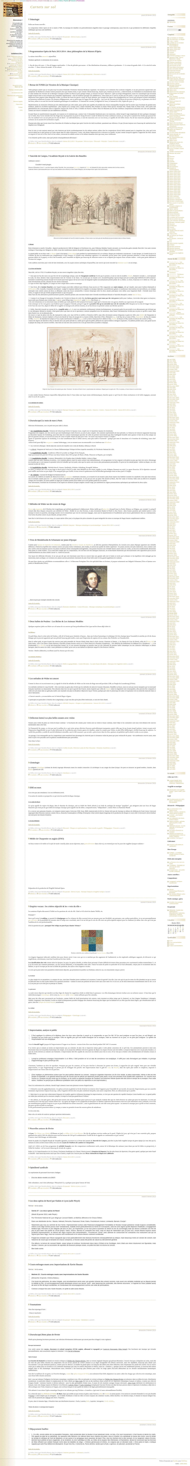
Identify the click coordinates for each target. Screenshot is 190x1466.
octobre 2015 (173, 560)
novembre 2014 (174, 578)
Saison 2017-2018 (174, 184)
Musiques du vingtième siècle (117, 664)
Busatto (116, 1067)
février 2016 (173, 553)
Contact (20, 107)
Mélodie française (69, 525)
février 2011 (173, 653)
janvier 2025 (173, 384)
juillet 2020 (172, 465)
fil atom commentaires (176, 945)
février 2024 (173, 396)
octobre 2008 (173, 699)
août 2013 (172, 603)
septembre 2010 (174, 661)
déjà (101, 1394)
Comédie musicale (175, 145)
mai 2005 (172, 767)
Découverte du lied (175, 65)
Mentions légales (17, 101)
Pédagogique (108, 828)
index (31, 769)
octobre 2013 (173, 600)
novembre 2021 (174, 439)
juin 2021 (172, 447)
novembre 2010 (174, 658)
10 (183, 928)
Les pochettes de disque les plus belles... (176, 263)
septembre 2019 (174, 482)
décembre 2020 (174, 457)
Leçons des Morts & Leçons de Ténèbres (16, 64)
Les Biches (31, 632)
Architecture (173, 225)
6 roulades (33, 1416)
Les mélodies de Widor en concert (44, 678)
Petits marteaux (174, 196)
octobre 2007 (173, 719)
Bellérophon (32, 289)
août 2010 (172, 663)
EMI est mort (35, 787)
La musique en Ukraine (176, 38)
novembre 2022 (174, 419)
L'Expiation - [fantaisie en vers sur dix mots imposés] (177, 867)
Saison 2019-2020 (174, 188)
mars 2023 (172, 412)
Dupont (108, 689)
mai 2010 (172, 668)
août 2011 (172, 643)
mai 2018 (172, 508)
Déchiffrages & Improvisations (173, 45)
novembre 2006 (174, 737)
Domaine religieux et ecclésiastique (175, 206)
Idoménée (36, 319)
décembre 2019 (174, 477)
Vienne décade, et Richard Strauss (174, 135)
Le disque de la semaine (176, 217)
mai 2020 (172, 469)
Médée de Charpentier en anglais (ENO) (47, 838)
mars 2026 (172, 361)
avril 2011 (172, 649)
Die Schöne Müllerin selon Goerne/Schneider (177, 894)
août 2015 (172, 563)
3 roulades (33, 1159)
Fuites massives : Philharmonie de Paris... (176, 314)
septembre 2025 (174, 371)
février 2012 (173, 633)
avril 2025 (172, 379)
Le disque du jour (174, 215)
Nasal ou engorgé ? (16, 69)
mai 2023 (172, 409)
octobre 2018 (173, 500)
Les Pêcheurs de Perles (48, 1394)
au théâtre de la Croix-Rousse (73, 1133)
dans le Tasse (137, 295)
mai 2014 (172, 588)
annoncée (45, 56)
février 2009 (173, 693)
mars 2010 (172, 671)
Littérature (79, 1452)
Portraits (104, 141)
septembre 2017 (174, 522)
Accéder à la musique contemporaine (175, 902)
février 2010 (173, 673)
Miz (51, 479)
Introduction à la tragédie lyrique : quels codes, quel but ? (177, 791)
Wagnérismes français (176, 127)
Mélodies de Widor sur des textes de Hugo (48, 504)
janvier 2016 (173, 555)
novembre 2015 (174, 558)
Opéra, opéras (173, 209)
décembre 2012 (174, 616)
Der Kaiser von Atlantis (42, 1133)
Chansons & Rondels (175, 147)
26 (170, 933)
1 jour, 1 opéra (173, 41)
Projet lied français (175, 70)
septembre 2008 (174, 701)
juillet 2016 (172, 545)
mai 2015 (172, 568)
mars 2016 (172, 551)
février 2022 (173, 434)
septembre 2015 (174, 562)
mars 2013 (172, 611)
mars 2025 (172, 381)
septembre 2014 (174, 581)
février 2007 (173, 732)
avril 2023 (172, 411)
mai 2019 (172, 488)
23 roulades (33, 830)
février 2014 (173, 593)
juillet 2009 (172, 684)
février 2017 (173, 533)
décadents (108, 442)
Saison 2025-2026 (174, 47)
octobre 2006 (173, 739)
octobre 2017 (173, 520)
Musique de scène (174, 153)
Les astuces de (17, 92)
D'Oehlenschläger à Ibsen (177, 55)
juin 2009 (172, 686)
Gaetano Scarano (101, 953)
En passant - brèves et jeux (71, 37)
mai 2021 (172, 449)
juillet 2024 (172, 389)
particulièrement (89, 844)
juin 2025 (172, 376)
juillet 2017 (172, 525)
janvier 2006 (173, 754)
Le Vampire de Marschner (177, 107)
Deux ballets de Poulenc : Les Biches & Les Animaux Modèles (56, 621)
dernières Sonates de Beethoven (82, 545)
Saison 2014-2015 (174, 179)
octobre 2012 (173, 620)
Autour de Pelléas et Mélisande (175, 130)
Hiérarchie (172, 22)
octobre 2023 (173, 401)
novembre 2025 (174, 367)
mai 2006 (172, 747)
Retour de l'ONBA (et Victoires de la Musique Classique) (54, 85)
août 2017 (172, 523)
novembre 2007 (174, 717)
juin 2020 (172, 467)
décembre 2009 (174, 676)
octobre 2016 (173, 540)
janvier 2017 (173, 535)
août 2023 (172, 404)
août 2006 (172, 742)
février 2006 (173, 752)
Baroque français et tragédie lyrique (75, 410)
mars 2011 (172, 651)
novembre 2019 (174, 479)
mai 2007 (172, 727)
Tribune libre (19, 104)
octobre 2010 (173, 659)
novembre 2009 (174, 678)
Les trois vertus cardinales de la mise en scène (15, 75)
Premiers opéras (174, 83)
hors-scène (77, 167)
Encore (30, 509)
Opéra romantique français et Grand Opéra (176, 117)
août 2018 (172, 503)
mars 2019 (172, 492)
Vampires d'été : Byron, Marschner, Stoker (176, 58)
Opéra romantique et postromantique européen (177, 114)
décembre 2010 (174, 656)
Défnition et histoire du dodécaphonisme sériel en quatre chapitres (177, 835)
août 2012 (172, 623)
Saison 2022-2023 (174, 193)
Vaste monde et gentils (95, 828)
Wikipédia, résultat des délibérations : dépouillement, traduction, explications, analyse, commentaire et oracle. (177, 913)
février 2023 (173, 414)
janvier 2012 (173, 634)
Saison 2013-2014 (69, 74)
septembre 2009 (174, 681)
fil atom (171, 944)
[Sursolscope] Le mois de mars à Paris (46, 420)
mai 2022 (172, 429)
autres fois (105, 509)
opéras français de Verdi (81, 1374)
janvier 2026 (173, 364)
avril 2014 (172, 590)
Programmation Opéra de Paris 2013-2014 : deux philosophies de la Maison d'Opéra (65, 51)
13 (173, 930)
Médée (142, 315)
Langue (171, 52)
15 (177, 930)
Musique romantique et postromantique (88, 525)
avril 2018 (172, 510)
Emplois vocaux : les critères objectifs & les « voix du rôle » (55, 906)
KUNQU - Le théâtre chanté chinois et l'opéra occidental (176, 854)
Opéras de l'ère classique (177, 91)
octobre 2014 (173, 580)
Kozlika (175, 1461)
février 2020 (173, 474)
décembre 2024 (174, 386)
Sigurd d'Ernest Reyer (176, 123)
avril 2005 (172, 769)
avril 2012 (172, 630)
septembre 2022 (174, 422)
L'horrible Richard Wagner (177, 109)
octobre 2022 (173, 421)
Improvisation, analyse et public (43, 1030)
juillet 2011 (172, 644)
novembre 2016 (174, 538)
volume (71, 995)
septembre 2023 (174, 402)
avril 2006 (172, 749)
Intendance (66, 773)
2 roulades (33, 76)
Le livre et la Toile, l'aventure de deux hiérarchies (17, 61)
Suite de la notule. (34, 33)
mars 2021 (172, 452)
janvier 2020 (173, 475)
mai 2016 (172, 548)
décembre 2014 (174, 576)
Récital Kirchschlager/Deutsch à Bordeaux (176, 891)
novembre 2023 (174, 399)
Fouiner (170, 27)
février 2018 (173, 513)
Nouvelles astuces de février (42, 1128)
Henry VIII (150, 641)
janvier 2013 (173, 615)
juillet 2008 (172, 704)
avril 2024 (172, 392)
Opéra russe (173, 140)
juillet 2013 (172, 605)
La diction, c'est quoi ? (176, 838)
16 (180, 930)
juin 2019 (172, 487)
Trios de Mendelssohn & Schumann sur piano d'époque (53, 540)
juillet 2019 (172, 485)
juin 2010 (172, 666)
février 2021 (173, 454)
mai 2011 (172, 648)
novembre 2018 (174, 498)
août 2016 (172, 543)
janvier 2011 (173, 654)
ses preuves (49, 442)
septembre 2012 (174, 621)
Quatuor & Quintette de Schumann (48, 545)
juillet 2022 (172, 425)
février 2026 (173, 362)
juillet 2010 (172, 664)
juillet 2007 (172, 724)
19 (170, 931)
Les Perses (41, 645)
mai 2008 (172, 707)
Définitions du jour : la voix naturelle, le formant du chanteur (177, 827)
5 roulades (33, 1188)
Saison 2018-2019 (174, 186)
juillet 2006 (172, 744)
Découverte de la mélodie (177, 74)
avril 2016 (172, 550)
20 (173, 931)
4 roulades (33, 750)
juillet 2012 (172, 625)
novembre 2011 (174, 638)
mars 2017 (172, 532)
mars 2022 (172, 432)
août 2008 (172, 702)
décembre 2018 (174, 497)
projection (62, 995)
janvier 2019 (173, 495)
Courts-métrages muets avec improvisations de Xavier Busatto (56, 1264)
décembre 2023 (174, 397)
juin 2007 (172, 726)
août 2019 (172, 484)
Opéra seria (172, 90)
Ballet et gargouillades (71, 664)
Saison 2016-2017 (174, 183)
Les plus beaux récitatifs (176, 82)
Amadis (130, 276)
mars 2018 (172, 512)
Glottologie (34, 762)
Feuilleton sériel (18, 78)
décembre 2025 (174, 366)
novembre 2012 (174, 618)
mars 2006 (172, 751)
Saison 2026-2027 (174, 49)
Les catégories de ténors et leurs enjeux (176, 818)
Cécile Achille (108, 1401)
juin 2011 (172, 646)
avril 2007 (172, 729)
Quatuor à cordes (174, 198)
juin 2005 (172, 765)
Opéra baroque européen (177, 88)
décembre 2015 (174, 557)
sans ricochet (44, 39)
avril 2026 (172, 359)
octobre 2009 (173, 679)
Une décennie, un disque (176, 39)
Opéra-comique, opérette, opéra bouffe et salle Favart (177, 823)
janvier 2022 (173, 435)
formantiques (45, 995)
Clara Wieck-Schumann (176, 67)
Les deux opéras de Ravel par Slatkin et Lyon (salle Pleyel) (55, 1201)
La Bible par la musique (176, 42)
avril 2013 (172, 610)
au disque (53, 253)
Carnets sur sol (43, 7)
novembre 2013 (174, 598)
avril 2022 (172, 430)
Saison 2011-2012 (174, 174)
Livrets (89, 410)
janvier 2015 (173, 575)
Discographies (173, 166)
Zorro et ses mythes (175, 60)
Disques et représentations (84, 74)
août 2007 (172, 722)
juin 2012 (172, 626)
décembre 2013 (174, 596)
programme (39, 509)
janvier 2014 (173, 595)
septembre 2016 (174, 542)
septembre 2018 (174, 502)
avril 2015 (172, 570)
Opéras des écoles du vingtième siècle (176, 142)
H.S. (170, 241)
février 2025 (173, 382)
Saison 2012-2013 (69, 141)
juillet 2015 (172, 565)
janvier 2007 (173, 734)
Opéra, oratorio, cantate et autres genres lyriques (177, 812)
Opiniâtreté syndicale (39, 1167)
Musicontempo (173, 212)
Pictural (171, 227)
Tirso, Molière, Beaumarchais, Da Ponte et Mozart (176, 98)
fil (34, 1206)
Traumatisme (35, 1304)
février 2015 (173, 573)
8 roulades (33, 39)
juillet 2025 (172, 374)
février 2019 (173, 493)
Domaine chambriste (70, 607)
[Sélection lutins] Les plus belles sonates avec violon (52, 718)
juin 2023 (172, 407)
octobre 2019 (173, 480)
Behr (87, 1401)
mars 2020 (172, 472)
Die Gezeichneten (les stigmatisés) (176, 138)
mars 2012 (172, 631)
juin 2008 (172, 706)
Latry (109, 1067)
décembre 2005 (174, 756)
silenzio (32, 143)
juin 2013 (172, 606)
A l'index (171, 245)
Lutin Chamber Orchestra (177, 220)
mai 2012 (172, 628)
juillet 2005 (172, 764)
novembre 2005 (174, 757)
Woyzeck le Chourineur (15, 68)
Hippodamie (78, 300)
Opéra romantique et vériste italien (175, 111)
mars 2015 (172, 571)
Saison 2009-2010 (174, 171)
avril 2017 (172, 530)
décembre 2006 (174, 736)
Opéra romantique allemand (174, 104)
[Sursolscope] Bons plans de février (45, 1334)
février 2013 (173, 613)
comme (68, 1374)
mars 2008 (172, 711)
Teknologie (34, 19)
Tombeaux (172, 272)
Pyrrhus (88, 300)
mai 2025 (172, 377)
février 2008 (173, 712)
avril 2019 (172, 490)
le (61, 300)
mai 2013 (172, 608)
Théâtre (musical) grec (176, 151)
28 (175, 933)
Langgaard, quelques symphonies (175, 882)
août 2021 (172, 444)
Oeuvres (95, 410)
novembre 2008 (174, 697)
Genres (101, 410)
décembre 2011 (174, 636)
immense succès (123, 263)
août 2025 (172, 372)
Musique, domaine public (16, 90)
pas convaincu (32, 920)
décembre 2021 (174, 437)
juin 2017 (172, 527)
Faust (171, 75)
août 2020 (172, 464)
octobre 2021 (173, 440)
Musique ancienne (174, 246)
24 (183, 931)
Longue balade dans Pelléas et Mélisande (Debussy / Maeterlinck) (176, 782)
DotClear (184, 1461)
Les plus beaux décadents (98, 664)
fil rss (170, 940)
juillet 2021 (172, 445)
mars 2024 (172, 394)
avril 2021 (172, 450)
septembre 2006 (174, 741)
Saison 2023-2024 (174, 194)
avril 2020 (172, 470)
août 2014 (172, 583)
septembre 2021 (174, 442)
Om (57, 300)
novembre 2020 (174, 459)
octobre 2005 (173, 759)
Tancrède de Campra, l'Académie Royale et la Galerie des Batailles (58, 156)
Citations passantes (69, 1452)
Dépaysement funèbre (39, 1429)
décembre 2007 (174, 716)
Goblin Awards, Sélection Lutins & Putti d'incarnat (80, 748)
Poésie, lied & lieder (175, 64)
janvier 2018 (173, 515)
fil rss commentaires (175, 942)
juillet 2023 (172, 406)
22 (177, 931)
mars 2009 (172, 691)
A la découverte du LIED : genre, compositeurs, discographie (177, 801)
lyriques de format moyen (47, 1002)
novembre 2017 (174, 518)
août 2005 (172, 762)
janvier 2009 (173, 694)
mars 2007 (172, 731)
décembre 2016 (174, 537)
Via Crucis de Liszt (175, 77)
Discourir (97, 74)
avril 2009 (172, 689)
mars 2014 (172, 591)
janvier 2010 (173, 674)
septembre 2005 (174, 760)
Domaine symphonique (176, 201)
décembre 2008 (174, 696)
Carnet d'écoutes (113, 141)
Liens (21, 110)
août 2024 (172, 387)
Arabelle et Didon (17, 66)
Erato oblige (72, 253)
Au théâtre (172, 229)
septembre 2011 (174, 641)
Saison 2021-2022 (174, 191)
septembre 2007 (174, 721)
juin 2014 (172, 586)
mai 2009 (172, 688)
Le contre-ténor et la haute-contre (175, 809)
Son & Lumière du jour (176, 219)
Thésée (88, 167)
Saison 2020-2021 (174, 189)
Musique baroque (174, 248)
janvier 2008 (173, 714)
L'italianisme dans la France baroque (16, 57)
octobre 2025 (173, 369)
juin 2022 (172, 427)
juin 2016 (172, 547)
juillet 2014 (172, 585)
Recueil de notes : (17, 86)
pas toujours (68, 477)
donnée (107, 1394)
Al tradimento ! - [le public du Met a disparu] (177, 870)
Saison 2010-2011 (174, 173)
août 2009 (172, 683)
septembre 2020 (174, 462)
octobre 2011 (173, 639)
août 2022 (172, 424)
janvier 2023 (173, 416)
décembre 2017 (174, 517)
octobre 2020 (173, 460)
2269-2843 (183, 1464)
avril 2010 (172, 669)
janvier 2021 (173, 455)
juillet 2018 (172, 505)
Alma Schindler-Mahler (176, 69)
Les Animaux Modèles (34, 656)
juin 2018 (172, 507)
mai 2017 (172, 528)
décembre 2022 (174, 417)
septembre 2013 (174, 601)
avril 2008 (172, 709)
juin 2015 (172, 566)
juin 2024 (172, 391)
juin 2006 (172, 746)
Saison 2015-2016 (174, 181)
